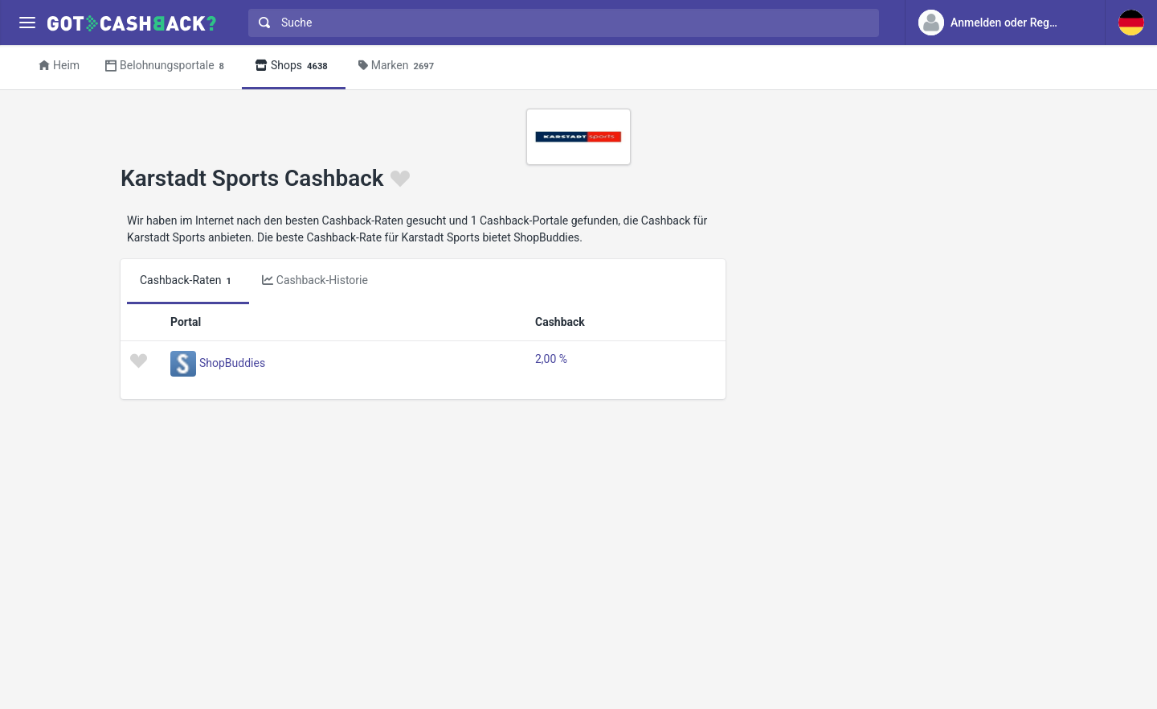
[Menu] (27, 23)
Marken (398, 66)
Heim (59, 65)
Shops (294, 66)
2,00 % (551, 358)
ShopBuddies (232, 363)
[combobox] (560, 23)
